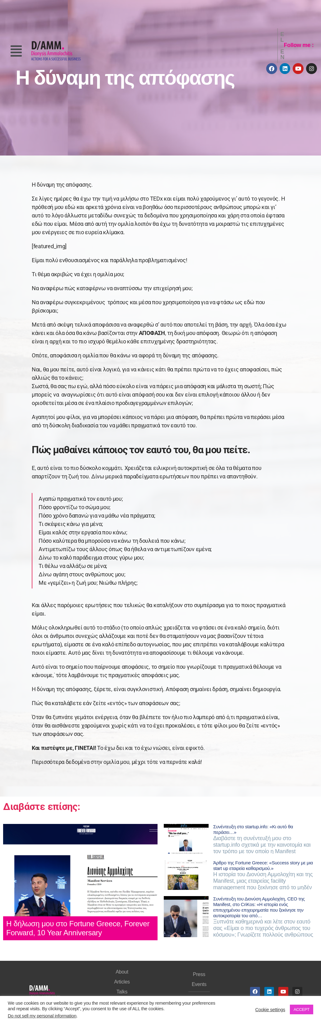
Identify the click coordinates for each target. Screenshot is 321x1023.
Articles (122, 981)
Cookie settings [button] (270, 1009)
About (122, 971)
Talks (121, 991)
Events (199, 984)
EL (256, 45)
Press (199, 974)
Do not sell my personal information (42, 1015)
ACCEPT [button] (301, 1009)
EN (270, 45)
